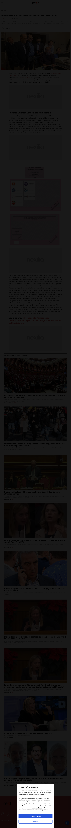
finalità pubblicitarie (37, 808)
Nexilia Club (35, 821)
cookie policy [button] (42, 794)
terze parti (46, 798)
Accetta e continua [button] (35, 816)
